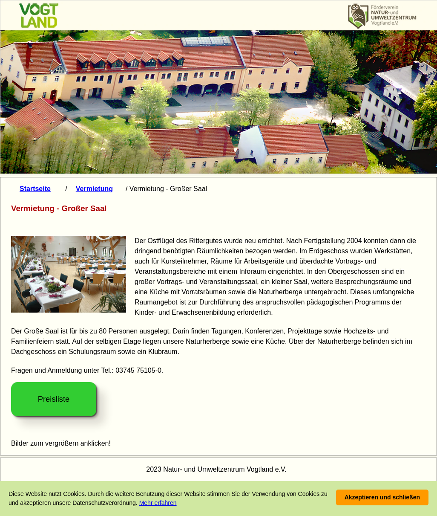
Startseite (35, 188)
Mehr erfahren (158, 502)
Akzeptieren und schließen (382, 497)
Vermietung (94, 188)
